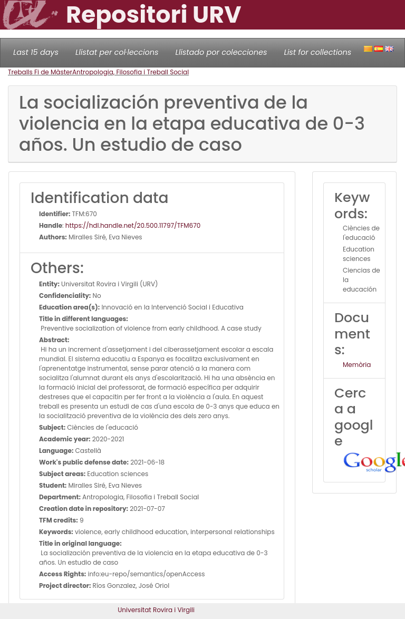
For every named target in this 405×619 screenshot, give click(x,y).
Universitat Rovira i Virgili (156, 609)
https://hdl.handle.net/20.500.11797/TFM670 (132, 225)
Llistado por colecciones (221, 52)
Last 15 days (36, 52)
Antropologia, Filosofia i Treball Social (130, 71)
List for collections (317, 52)
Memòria (357, 364)
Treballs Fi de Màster (40, 71)
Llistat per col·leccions (117, 52)
